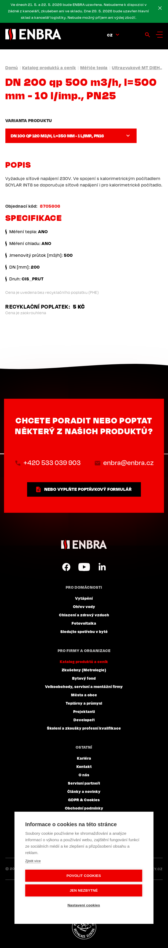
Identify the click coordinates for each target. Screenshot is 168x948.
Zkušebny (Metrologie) (84, 669)
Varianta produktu (28, 120)
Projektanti (84, 711)
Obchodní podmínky (84, 808)
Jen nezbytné (84, 890)
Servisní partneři (84, 783)
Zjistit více (33, 861)
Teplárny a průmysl (84, 703)
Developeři (84, 719)
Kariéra (84, 758)
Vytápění (84, 598)
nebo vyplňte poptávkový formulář (88, 489)
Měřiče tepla (94, 67)
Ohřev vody (84, 606)
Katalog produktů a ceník (49, 67)
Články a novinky (84, 791)
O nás (84, 774)
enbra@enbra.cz (128, 463)
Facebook (66, 567)
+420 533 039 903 (52, 463)
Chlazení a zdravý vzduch (84, 614)
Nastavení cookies (83, 905)
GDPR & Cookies (84, 799)
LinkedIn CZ (102, 567)
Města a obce (84, 694)
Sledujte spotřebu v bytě (84, 631)
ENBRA (84, 545)
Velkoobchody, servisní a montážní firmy (84, 686)
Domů (11, 67)
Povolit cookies (84, 876)
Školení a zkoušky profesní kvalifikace (84, 728)
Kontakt (84, 766)
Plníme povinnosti (84, 927)
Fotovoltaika (84, 623)
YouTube (84, 567)
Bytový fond (84, 678)
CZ (110, 34)
